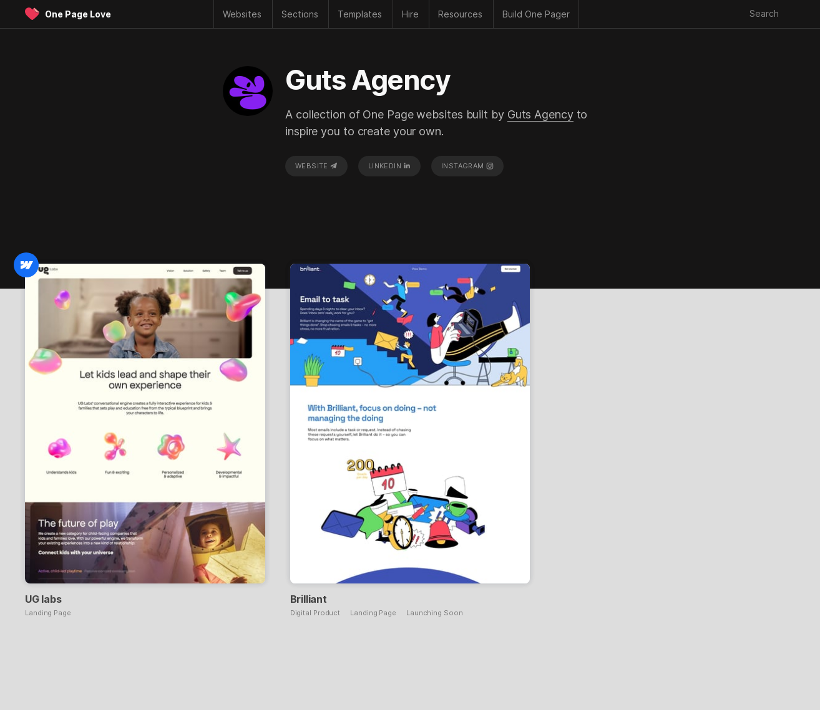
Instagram (467, 165)
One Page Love (78, 14)
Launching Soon (434, 613)
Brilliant (308, 599)
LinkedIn (389, 165)
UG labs (43, 599)
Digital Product (315, 613)
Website (316, 165)
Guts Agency (540, 114)
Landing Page (48, 613)
